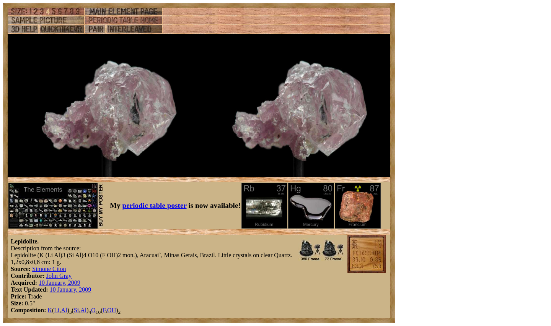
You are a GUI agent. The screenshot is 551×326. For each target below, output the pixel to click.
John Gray (59, 275)
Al (64, 310)
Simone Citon (49, 269)
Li (56, 310)
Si (76, 310)
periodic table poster (154, 205)
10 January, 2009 (59, 282)
